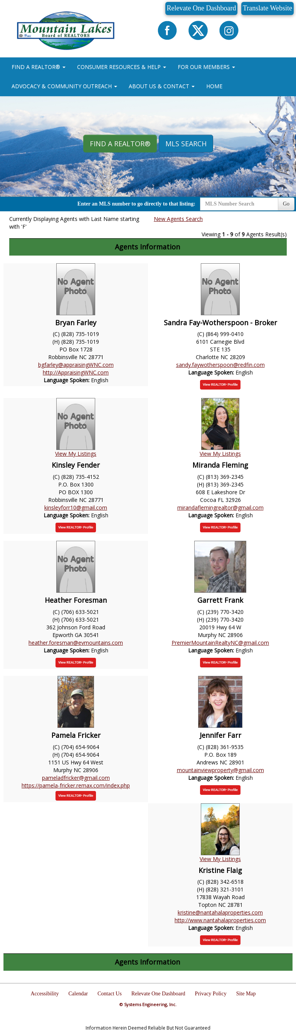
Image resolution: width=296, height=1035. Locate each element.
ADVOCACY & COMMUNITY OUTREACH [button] (64, 86)
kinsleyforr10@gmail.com (75, 507)
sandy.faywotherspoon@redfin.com (220, 364)
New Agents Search (178, 218)
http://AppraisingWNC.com (76, 372)
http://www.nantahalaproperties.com (220, 920)
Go (286, 204)
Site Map (246, 994)
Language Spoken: (67, 380)
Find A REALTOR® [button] (120, 143)
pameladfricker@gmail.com (76, 777)
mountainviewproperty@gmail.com (220, 770)
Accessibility (44, 994)
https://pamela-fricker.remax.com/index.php (76, 785)
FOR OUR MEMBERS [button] (206, 66)
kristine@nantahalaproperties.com (220, 912)
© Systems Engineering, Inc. (148, 1004)
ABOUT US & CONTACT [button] (162, 86)
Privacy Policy (211, 994)
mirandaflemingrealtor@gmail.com (220, 507)
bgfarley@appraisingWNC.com (76, 364)
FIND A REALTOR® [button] (39, 66)
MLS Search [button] (186, 143)
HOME (214, 86)
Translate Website (267, 8)
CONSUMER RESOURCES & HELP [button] (121, 66)
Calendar (78, 994)
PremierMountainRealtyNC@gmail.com (220, 642)
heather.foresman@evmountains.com (76, 642)
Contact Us (110, 994)
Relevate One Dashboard (201, 8)
